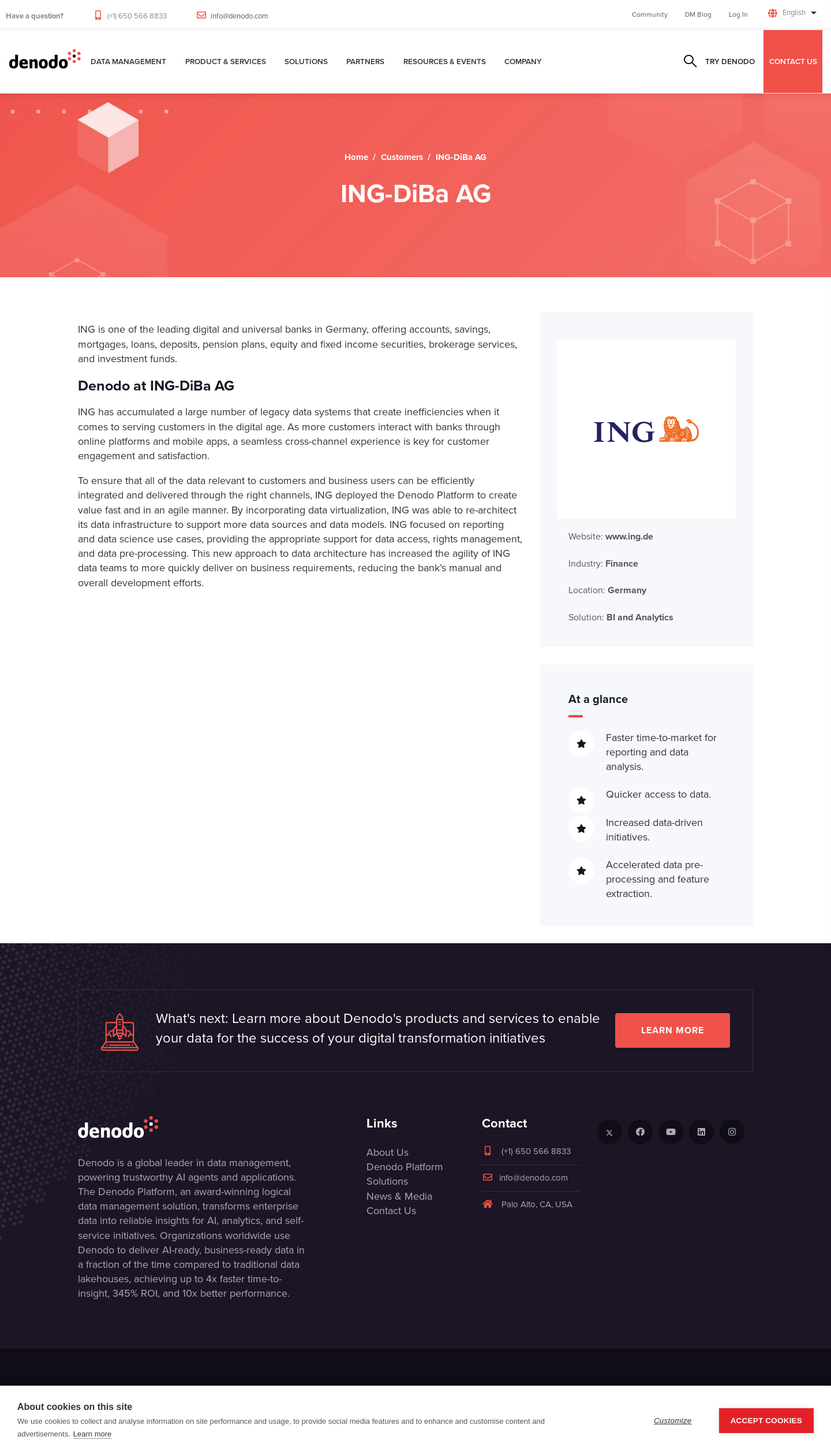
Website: (610, 536)
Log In (738, 14)
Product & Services (225, 61)
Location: (607, 590)
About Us (387, 1152)
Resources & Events (444, 61)
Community (650, 14)
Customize (673, 1420)
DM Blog (698, 14)
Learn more (672, 1030)
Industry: (603, 563)
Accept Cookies (766, 1420)
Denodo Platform (404, 1166)
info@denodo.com (239, 15)
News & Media (399, 1196)
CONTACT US (793, 61)
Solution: (620, 617)
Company (523, 61)
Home (356, 157)
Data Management (128, 61)
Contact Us (391, 1210)
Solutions (306, 61)
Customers (402, 157)
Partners (365, 61)
